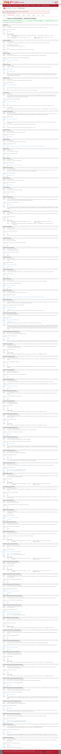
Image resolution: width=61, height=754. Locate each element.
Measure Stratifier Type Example (11, 517)
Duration (21, 469)
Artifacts (38, 5)
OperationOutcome (12, 71)
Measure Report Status (10, 84)
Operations (33, 15)
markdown (8, 398)
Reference (8, 71)
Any (10, 745)
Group (52, 20)
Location (11, 184)
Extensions (43, 15)
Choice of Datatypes (10, 470)
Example (15, 264)
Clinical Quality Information (13, 20)
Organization (11, 175)
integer (8, 407)
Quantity (8, 421)
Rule (11, 35)
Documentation (15, 5)
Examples (28, 15)
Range (19, 469)
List (10, 434)
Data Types (21, 5)
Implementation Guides (45, 5)
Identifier (8, 48)
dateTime (8, 155)
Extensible (13, 285)
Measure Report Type (10, 101)
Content (4, 15)
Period (8, 194)
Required (14, 84)
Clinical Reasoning (7, 8)
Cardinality (4, 30)
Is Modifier (4, 87)
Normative (30, 20)
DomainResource (9, 31)
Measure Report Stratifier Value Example (12, 551)
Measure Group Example (10, 264)
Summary (4, 32)
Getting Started (9, 5)
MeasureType (9, 285)
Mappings (23, 15)
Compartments (48, 20)
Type (3, 31)
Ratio (26, 469)
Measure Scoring (9, 307)
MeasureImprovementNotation (11, 319)
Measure (11, 136)
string (7, 233)
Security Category (36, 20)
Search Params (18, 15)
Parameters (11, 204)
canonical (8, 136)
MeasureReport (14, 8)
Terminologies (33, 5)
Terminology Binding (4, 60)
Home (4, 5)
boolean (24, 469)
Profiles (38, 15)
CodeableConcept (9, 61)
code (7, 86)
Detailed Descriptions (11, 15)
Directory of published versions (10, 12)
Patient (54, 20)
